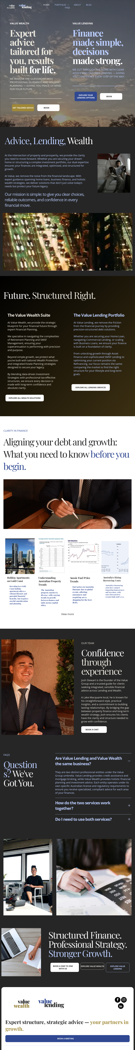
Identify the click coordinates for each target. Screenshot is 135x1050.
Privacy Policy (122, 1031)
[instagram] (124, 972)
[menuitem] (46, 4)
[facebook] (117, 972)
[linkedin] (121, 978)
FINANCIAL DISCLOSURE (97, 1029)
